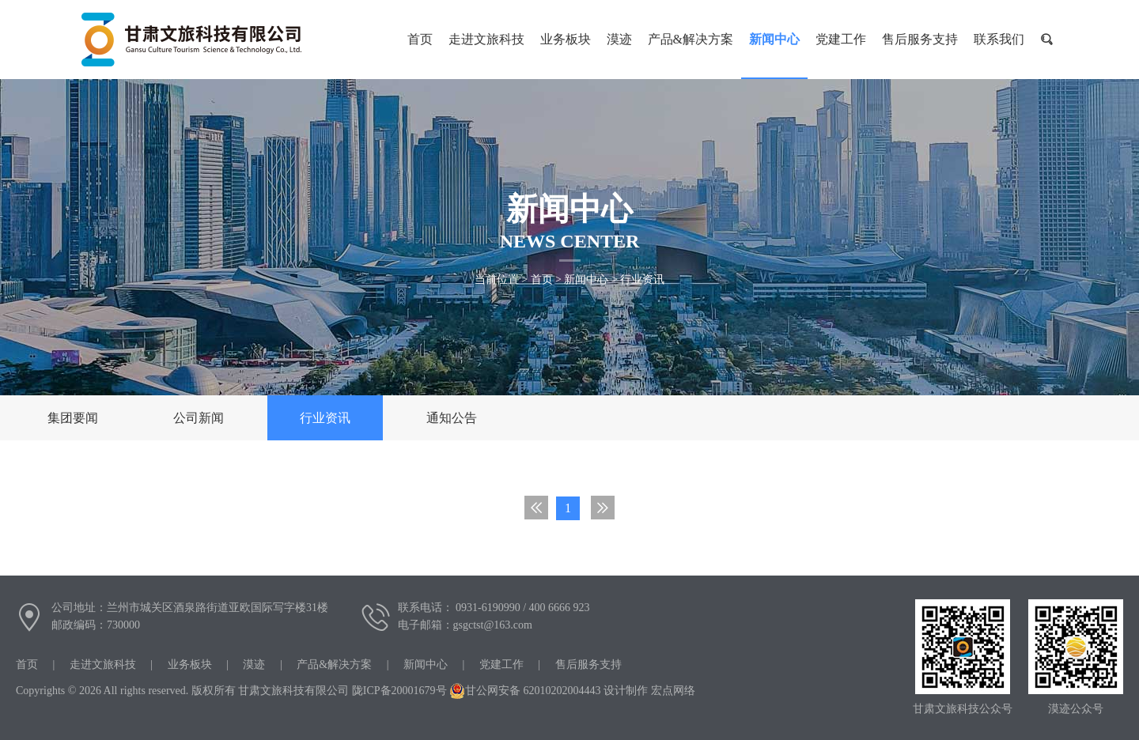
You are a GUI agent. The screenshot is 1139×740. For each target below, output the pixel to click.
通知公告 (451, 418)
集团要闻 (72, 418)
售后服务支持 (920, 39)
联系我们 (999, 39)
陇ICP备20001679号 (399, 691)
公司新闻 (198, 418)
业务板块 (565, 39)
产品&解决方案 (690, 39)
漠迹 (619, 39)
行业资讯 (642, 279)
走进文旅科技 (486, 39)
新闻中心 (774, 39)
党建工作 (840, 39)
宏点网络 (673, 691)
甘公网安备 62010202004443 (525, 691)
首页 (542, 279)
